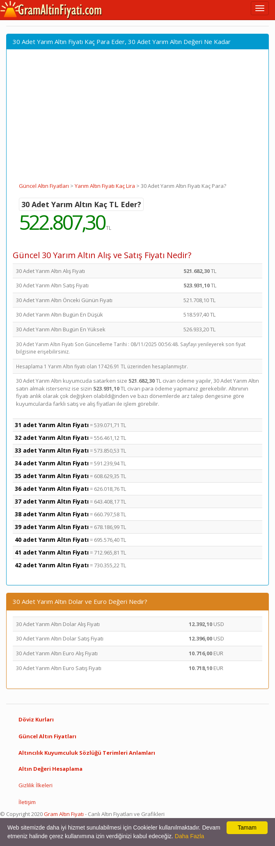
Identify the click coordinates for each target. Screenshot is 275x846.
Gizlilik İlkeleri (35, 785)
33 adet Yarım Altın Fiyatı (52, 450)
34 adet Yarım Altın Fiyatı (52, 463)
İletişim (27, 802)
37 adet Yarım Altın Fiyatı (52, 501)
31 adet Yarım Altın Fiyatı (52, 425)
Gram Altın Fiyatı (64, 814)
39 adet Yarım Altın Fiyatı (52, 527)
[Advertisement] (137, 120)
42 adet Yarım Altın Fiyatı (52, 565)
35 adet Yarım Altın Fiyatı (52, 476)
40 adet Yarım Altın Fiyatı (52, 539)
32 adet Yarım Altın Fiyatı (52, 437)
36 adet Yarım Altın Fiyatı (52, 488)
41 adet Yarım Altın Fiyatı (52, 552)
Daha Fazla (189, 836)
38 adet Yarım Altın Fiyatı (52, 514)
